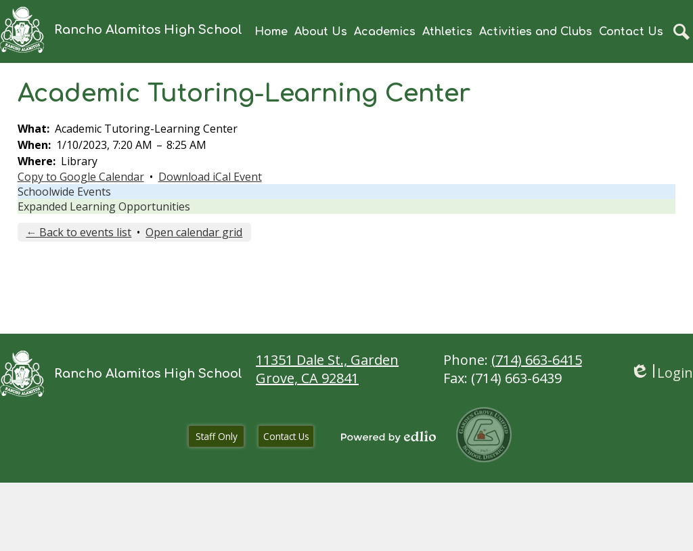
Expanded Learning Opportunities (104, 206)
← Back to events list (78, 232)
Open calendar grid (194, 232)
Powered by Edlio (388, 436)
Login (661, 372)
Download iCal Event (210, 176)
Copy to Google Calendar (81, 176)
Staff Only (217, 436)
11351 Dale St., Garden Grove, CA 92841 (327, 369)
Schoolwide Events (64, 191)
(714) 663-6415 (536, 360)
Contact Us (286, 436)
